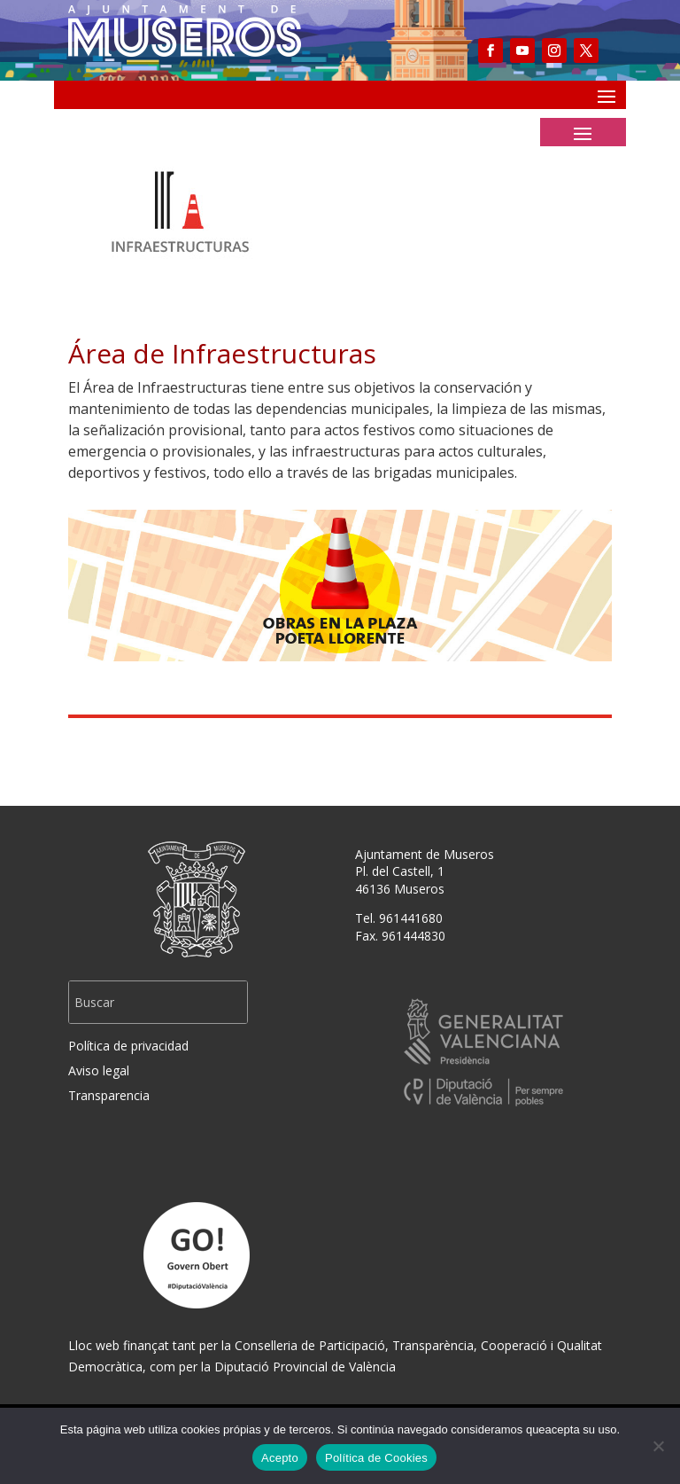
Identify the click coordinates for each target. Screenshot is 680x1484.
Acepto (279, 1457)
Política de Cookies (376, 1457)
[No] (658, 1446)
